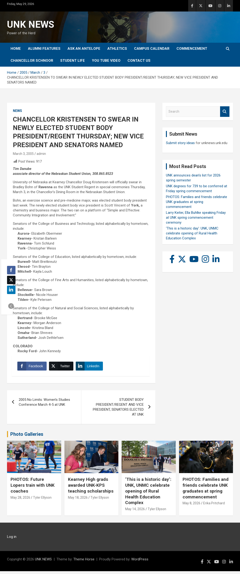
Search (224, 111)
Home (16, 48)
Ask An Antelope (84, 48)
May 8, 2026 (191, 506)
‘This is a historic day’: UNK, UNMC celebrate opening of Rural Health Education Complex (148, 493)
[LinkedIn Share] (90, 367)
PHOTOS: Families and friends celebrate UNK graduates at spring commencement (196, 202)
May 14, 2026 (135, 512)
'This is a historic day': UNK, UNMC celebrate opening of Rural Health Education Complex (192, 233)
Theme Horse (83, 562)
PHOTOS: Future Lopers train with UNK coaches (33, 487)
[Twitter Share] (62, 367)
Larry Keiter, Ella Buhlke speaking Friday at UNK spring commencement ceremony (196, 217)
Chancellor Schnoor (32, 60)
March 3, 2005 (23, 154)
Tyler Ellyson (42, 500)
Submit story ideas (180, 143)
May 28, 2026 (20, 500)
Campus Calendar (151, 48)
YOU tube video (106, 60)
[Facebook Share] (33, 367)
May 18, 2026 (78, 500)
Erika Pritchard (214, 506)
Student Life (72, 60)
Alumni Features (44, 48)
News (17, 111)
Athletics (117, 48)
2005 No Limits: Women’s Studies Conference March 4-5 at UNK (44, 404)
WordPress (139, 562)
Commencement (191, 48)
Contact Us (139, 60)
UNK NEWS (30, 24)
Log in (11, 539)
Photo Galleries (26, 437)
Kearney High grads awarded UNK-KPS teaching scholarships (90, 487)
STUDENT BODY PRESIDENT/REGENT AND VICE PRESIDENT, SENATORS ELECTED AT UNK (118, 409)
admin (41, 154)
